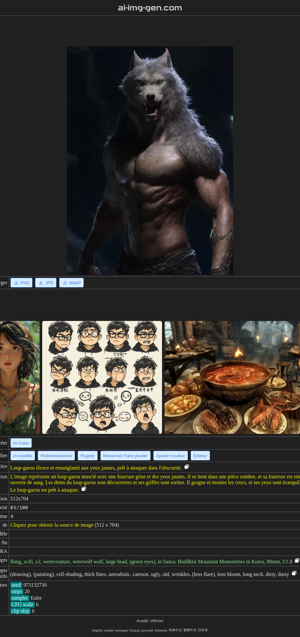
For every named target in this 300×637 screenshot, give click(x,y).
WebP (71, 283)
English (97, 630)
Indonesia (161, 630)
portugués (121, 630)
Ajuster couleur (170, 455)
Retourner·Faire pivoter (125, 455)
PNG (21, 283)
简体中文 (175, 630)
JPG (46, 283)
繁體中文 (189, 630)
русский (147, 630)
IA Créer (21, 443)
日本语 (203, 630)
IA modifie (22, 455)
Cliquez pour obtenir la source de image (52, 525)
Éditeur (200, 455)
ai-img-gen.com (150, 8)
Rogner (88, 455)
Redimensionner (56, 455)
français (135, 630)
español (109, 630)
